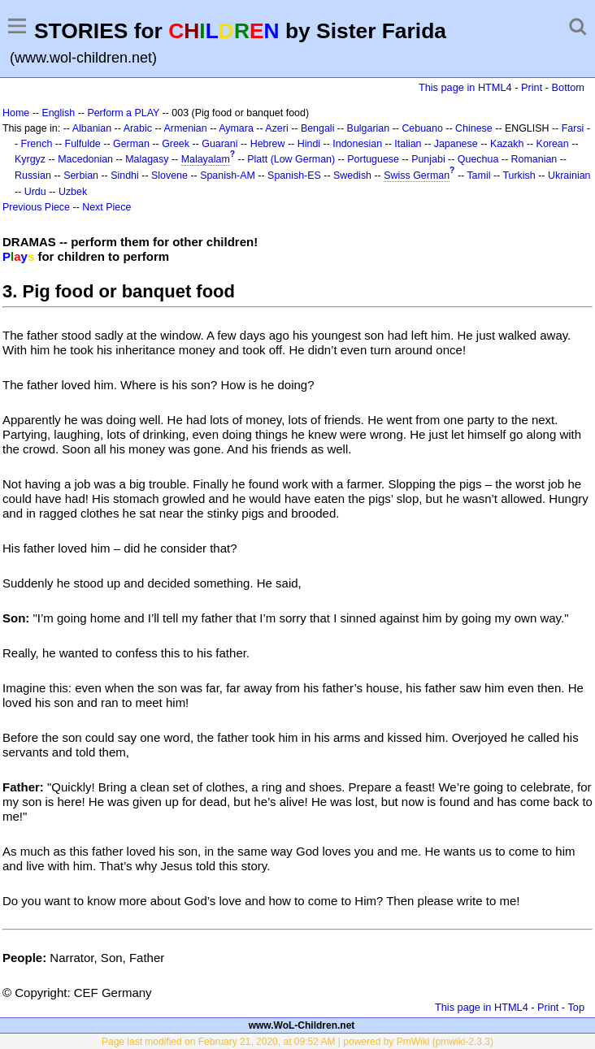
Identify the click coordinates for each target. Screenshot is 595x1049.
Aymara (236, 128)
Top (575, 1007)
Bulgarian (368, 128)
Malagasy (146, 159)
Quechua (478, 159)
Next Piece (106, 207)
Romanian (534, 159)
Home (15, 113)
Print (531, 87)
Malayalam (205, 159)
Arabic (138, 128)
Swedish (352, 175)
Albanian (91, 128)
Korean (552, 144)
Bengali (318, 128)
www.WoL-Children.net (302, 1025)
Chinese (474, 128)
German (131, 144)
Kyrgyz (30, 159)
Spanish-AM (227, 175)
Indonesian (357, 144)
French (37, 144)
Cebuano (422, 128)
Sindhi (125, 175)
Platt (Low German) (291, 159)
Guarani (219, 144)
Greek (175, 144)
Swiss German (417, 175)
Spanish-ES (294, 175)
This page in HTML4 (465, 87)
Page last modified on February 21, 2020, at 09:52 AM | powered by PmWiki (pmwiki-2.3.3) (297, 1041)
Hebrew (267, 144)
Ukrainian (569, 175)
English (58, 113)
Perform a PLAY (123, 113)
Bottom (568, 87)
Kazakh (507, 144)
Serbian (80, 175)
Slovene (169, 175)
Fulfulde (83, 144)
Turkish (518, 175)
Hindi (309, 144)
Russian (33, 175)
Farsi (573, 128)
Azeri (276, 128)
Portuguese (373, 159)
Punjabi (428, 159)
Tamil (478, 175)
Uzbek (73, 191)
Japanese (456, 144)
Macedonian (85, 159)
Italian (407, 144)
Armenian (184, 128)
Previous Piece (36, 207)
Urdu (35, 191)
